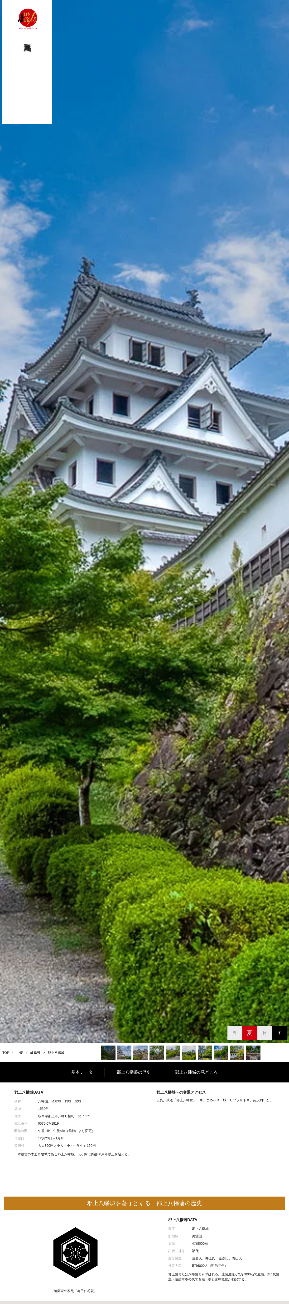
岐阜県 (35, 1053)
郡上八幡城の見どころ (196, 1072)
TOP (5, 1053)
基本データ (82, 1072)
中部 (20, 1053)
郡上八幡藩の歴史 (134, 1072)
